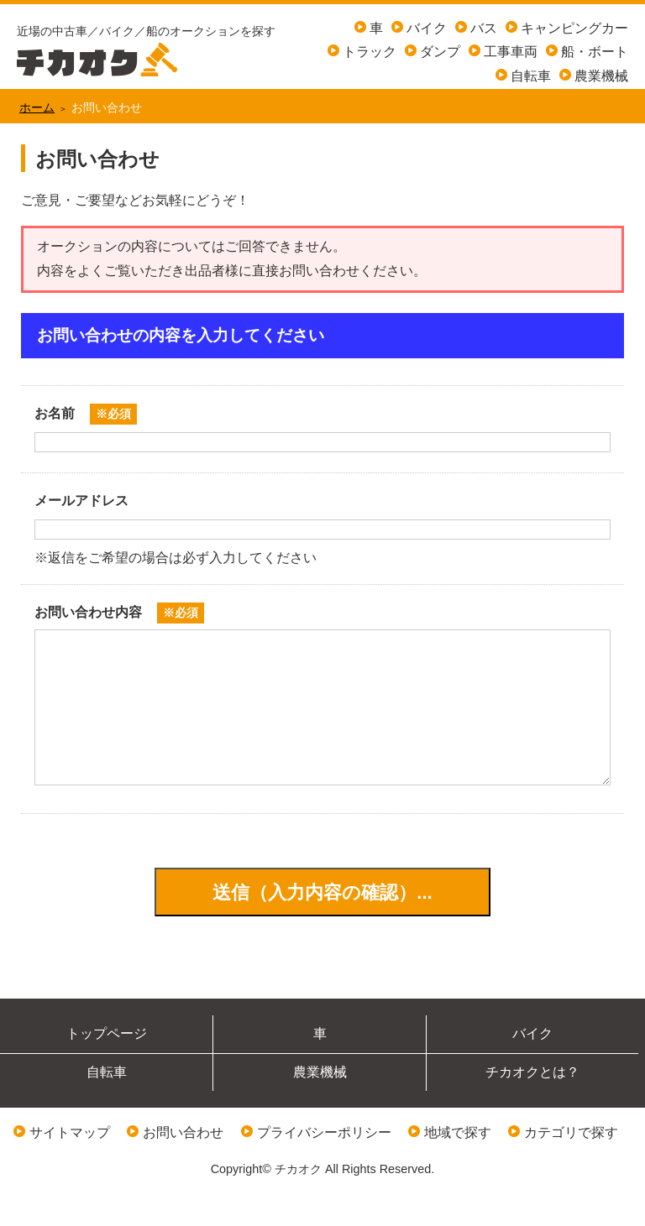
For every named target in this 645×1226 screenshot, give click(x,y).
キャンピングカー (572, 28)
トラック (367, 51)
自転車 (529, 76)
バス (482, 28)
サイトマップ (69, 1166)
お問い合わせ (183, 1166)
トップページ (106, 1067)
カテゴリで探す (571, 1166)
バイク (425, 28)
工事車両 (509, 51)
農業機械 (599, 76)
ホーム (37, 107)
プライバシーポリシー (324, 1166)
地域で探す (457, 1166)
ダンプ (438, 51)
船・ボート (593, 51)
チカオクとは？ (532, 1105)
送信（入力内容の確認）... (322, 926)
